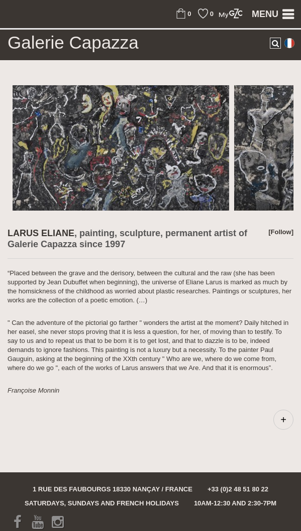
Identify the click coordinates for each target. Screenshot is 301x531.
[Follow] (280, 232)
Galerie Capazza (73, 42)
